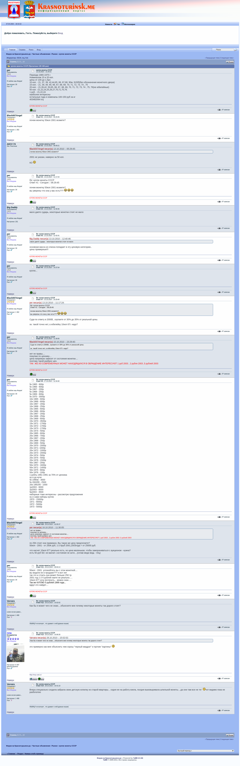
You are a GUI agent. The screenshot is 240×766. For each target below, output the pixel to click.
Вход (60, 33)
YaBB (105, 760)
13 (23, 62)
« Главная (11, 754)
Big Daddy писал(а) (39, 238)
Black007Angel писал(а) (41, 149)
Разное (55, 54)
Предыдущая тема (212, 58)
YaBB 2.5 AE (138, 758)
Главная (12, 49)
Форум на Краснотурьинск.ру (18, 54)
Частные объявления (41, 54)
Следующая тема (226, 58)
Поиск (31, 49)
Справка (22, 49)
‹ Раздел (19, 754)
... (21, 62)
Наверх (10, 111)
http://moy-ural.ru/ (35, 675)
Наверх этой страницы (34, 754)
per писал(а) (36, 302)
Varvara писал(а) (38, 637)
